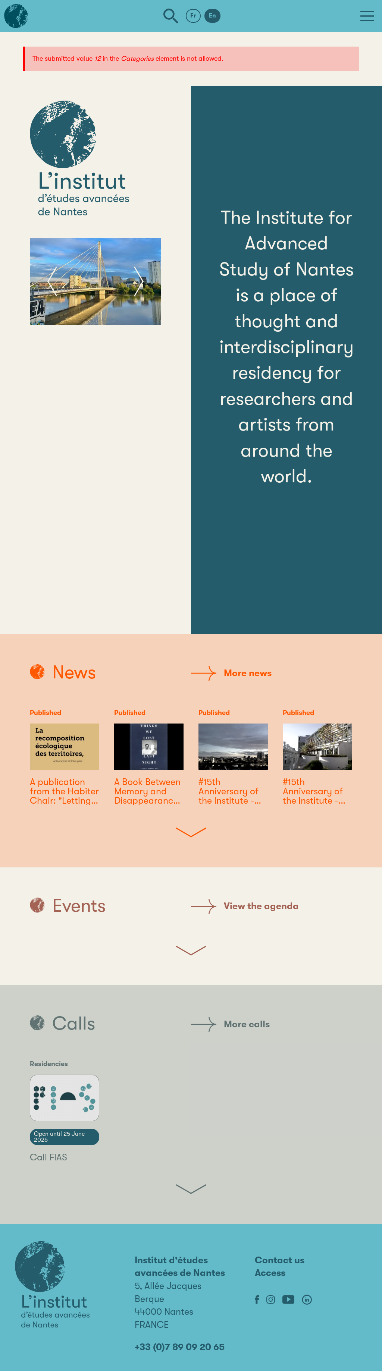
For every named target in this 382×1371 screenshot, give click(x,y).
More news (231, 673)
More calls (230, 1024)
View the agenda (245, 906)
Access (270, 1272)
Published (45, 712)
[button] (52, 281)
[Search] (170, 16)
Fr (193, 15)
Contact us (279, 1260)
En (212, 15)
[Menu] (367, 16)
